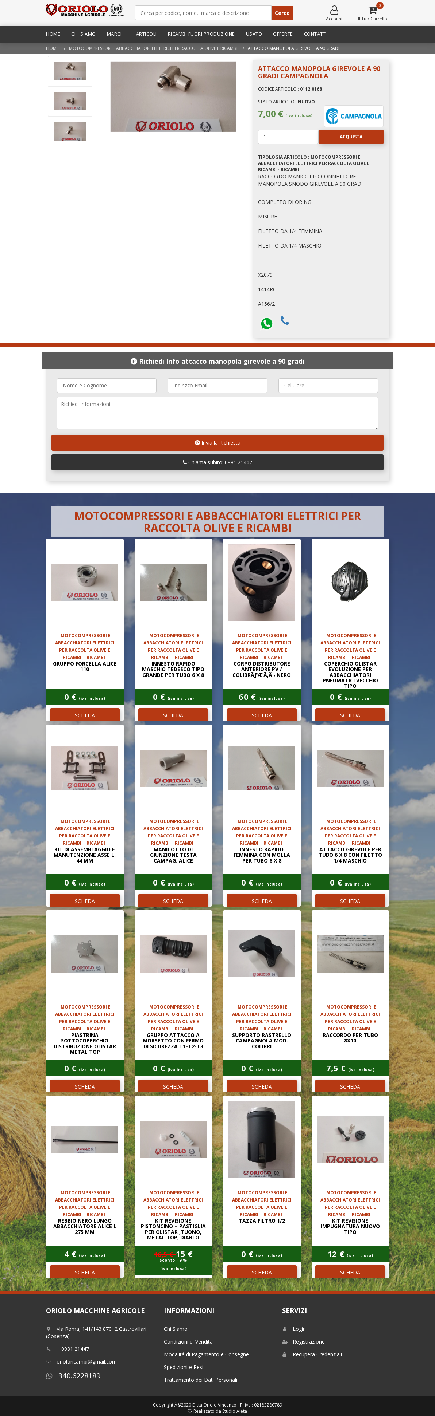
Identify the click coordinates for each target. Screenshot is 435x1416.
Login (294, 1328)
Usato (254, 34)
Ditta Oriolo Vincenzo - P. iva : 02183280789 (237, 1405)
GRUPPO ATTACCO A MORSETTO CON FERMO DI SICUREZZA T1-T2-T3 (173, 1041)
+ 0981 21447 (67, 1348)
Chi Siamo (83, 34)
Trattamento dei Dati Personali (200, 1379)
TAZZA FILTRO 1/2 (262, 1220)
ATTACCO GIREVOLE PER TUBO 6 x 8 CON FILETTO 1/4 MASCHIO (350, 855)
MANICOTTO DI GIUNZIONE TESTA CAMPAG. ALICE (173, 855)
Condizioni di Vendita (188, 1341)
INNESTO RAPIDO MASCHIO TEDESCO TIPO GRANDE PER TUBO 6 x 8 (173, 669)
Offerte (283, 34)
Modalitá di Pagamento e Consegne (206, 1354)
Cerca (282, 12)
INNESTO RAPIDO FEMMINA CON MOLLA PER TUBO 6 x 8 (262, 855)
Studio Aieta (234, 1411)
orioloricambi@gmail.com (81, 1361)
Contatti (315, 34)
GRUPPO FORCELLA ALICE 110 (85, 666)
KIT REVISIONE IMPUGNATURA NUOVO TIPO (350, 1226)
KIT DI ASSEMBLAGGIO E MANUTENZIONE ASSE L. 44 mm (85, 855)
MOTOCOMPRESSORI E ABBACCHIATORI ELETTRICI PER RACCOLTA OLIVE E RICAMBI (153, 48)
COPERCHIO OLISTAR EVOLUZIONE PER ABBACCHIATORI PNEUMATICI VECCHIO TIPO (350, 675)
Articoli (146, 34)
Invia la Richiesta (217, 442)
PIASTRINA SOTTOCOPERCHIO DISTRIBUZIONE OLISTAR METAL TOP (85, 1043)
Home (53, 34)
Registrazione (303, 1341)
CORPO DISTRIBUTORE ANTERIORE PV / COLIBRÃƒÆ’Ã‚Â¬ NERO (261, 669)
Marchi (116, 34)
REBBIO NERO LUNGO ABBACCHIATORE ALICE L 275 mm (84, 1226)
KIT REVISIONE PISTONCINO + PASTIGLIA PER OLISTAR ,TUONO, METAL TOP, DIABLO (173, 1229)
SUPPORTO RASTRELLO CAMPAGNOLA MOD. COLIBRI (261, 1041)
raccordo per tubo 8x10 (350, 1038)
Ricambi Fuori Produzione (201, 34)
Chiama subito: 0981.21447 (217, 462)
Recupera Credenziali (312, 1354)
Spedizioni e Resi (183, 1367)
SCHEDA (85, 715)
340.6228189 (73, 1376)
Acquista (340, 137)
